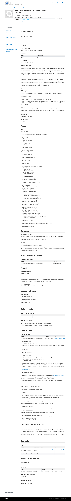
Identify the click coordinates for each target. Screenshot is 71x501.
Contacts (8, 51)
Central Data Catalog (11, 7)
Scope (7, 32)
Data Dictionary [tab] (18, 27)
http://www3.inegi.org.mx (59, 338)
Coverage (8, 35)
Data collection (9, 44)
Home (45, 2)
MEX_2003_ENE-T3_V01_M (19, 7)
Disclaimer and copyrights (11, 49)
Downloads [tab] (25, 27)
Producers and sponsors (11, 37)
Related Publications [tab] (41, 27)
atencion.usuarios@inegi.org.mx (47, 449)
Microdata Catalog (51, 2)
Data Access (9, 46)
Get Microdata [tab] (32, 27)
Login (64, 2)
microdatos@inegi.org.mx (26, 369)
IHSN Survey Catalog (9, 498)
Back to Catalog (9, 492)
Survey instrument (10, 42)
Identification (9, 30)
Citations (58, 2)
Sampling (8, 39)
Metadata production (10, 53)
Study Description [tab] (9, 27)
